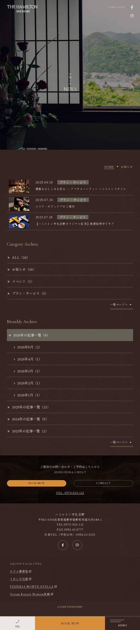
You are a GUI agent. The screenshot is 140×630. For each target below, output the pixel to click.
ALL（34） (19, 257)
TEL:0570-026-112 (70, 524)
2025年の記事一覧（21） (29, 406)
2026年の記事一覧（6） (29, 335)
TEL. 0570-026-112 (70, 493)
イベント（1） (21, 281)
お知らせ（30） (22, 269)
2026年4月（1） (28, 359)
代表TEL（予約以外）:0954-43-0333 (69, 534)
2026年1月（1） (28, 394)
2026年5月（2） (28, 347)
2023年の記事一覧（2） (28, 430)
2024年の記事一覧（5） (28, 418)
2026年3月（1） (28, 370)
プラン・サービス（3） (28, 293)
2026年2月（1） (28, 382)
